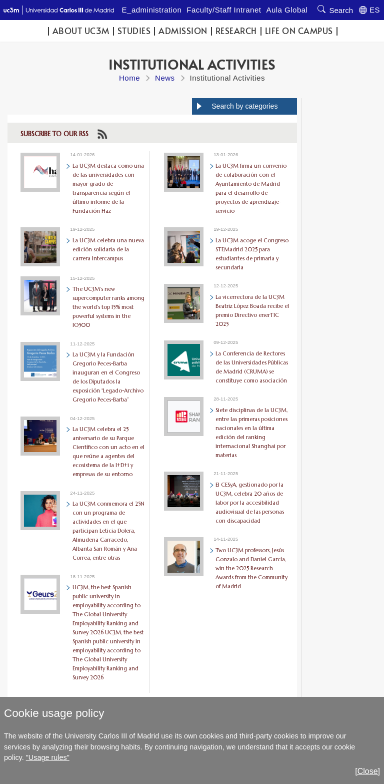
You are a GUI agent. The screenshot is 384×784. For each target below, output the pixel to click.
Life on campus (299, 31)
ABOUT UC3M (81, 31)
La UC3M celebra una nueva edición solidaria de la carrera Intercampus (108, 249)
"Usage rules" (48, 757)
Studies (134, 31)
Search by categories (245, 106)
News (165, 78)
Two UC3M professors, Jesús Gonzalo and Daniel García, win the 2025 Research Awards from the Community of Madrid (252, 568)
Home (129, 78)
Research (236, 31)
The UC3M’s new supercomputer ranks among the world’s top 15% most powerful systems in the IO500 (108, 306)
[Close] (367, 771)
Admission (183, 31)
